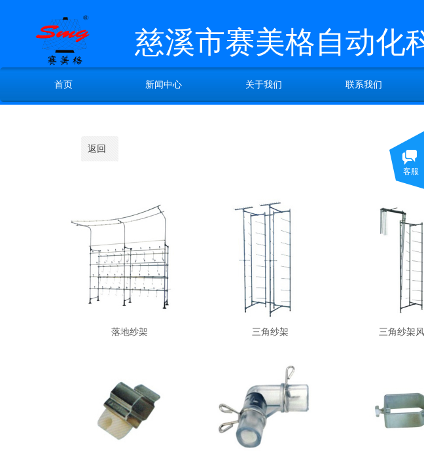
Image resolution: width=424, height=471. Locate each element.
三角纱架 (270, 331)
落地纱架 (129, 331)
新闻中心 (163, 84)
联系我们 (363, 84)
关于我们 (263, 84)
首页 (63, 84)
